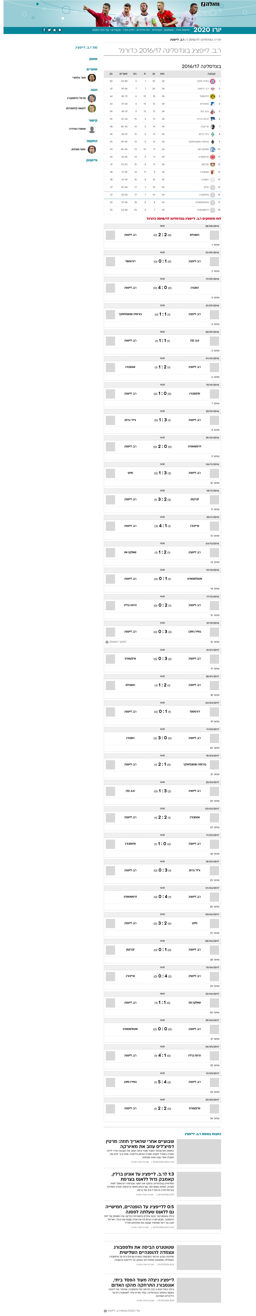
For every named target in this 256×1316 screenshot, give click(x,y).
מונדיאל (175, 3)
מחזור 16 (211, 642)
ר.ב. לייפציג (174, 39)
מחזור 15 (211, 615)
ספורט (188, 3)
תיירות (106, 3)
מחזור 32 (211, 1066)
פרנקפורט (126, 659)
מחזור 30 (211, 1013)
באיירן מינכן (191, 632)
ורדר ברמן (126, 420)
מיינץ (126, 473)
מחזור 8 (212, 430)
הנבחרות (153, 30)
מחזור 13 (211, 562)
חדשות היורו (179, 30)
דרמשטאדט (191, 447)
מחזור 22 (211, 801)
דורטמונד (127, 261)
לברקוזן (191, 499)
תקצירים (112, 30)
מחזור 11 (211, 510)
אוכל (130, 3)
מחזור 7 (212, 404)
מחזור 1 (212, 245)
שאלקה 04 (127, 552)
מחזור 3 (212, 298)
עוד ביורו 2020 (97, 30)
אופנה (78, 3)
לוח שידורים (139, 30)
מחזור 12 (211, 536)
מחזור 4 (212, 324)
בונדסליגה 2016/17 (197, 39)
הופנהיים (191, 235)
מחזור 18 (211, 695)
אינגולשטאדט (191, 579)
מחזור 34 (211, 1119)
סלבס (150, 3)
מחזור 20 (211, 748)
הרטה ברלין (126, 605)
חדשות (200, 3)
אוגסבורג (127, 367)
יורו (216, 39)
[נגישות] (5, 3)
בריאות (119, 3)
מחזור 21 (211, 774)
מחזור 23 (211, 828)
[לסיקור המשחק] (112, 642)
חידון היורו (125, 30)
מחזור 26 (211, 907)
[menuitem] (198, 4)
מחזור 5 (212, 351)
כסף (139, 3)
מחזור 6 (212, 377)
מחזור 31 (211, 1039)
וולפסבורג (191, 394)
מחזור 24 (211, 854)
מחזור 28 (211, 960)
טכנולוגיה (92, 3)
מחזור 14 (211, 589)
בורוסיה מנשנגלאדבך (126, 314)
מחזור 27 (211, 933)
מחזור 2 (212, 271)
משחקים (165, 30)
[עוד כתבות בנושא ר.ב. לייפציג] (159, 1311)
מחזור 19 (211, 722)
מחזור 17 (211, 669)
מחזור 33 (211, 1092)
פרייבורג (191, 526)
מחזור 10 (211, 483)
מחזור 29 (211, 986)
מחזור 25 (211, 880)
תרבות (162, 3)
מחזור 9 (212, 456)
